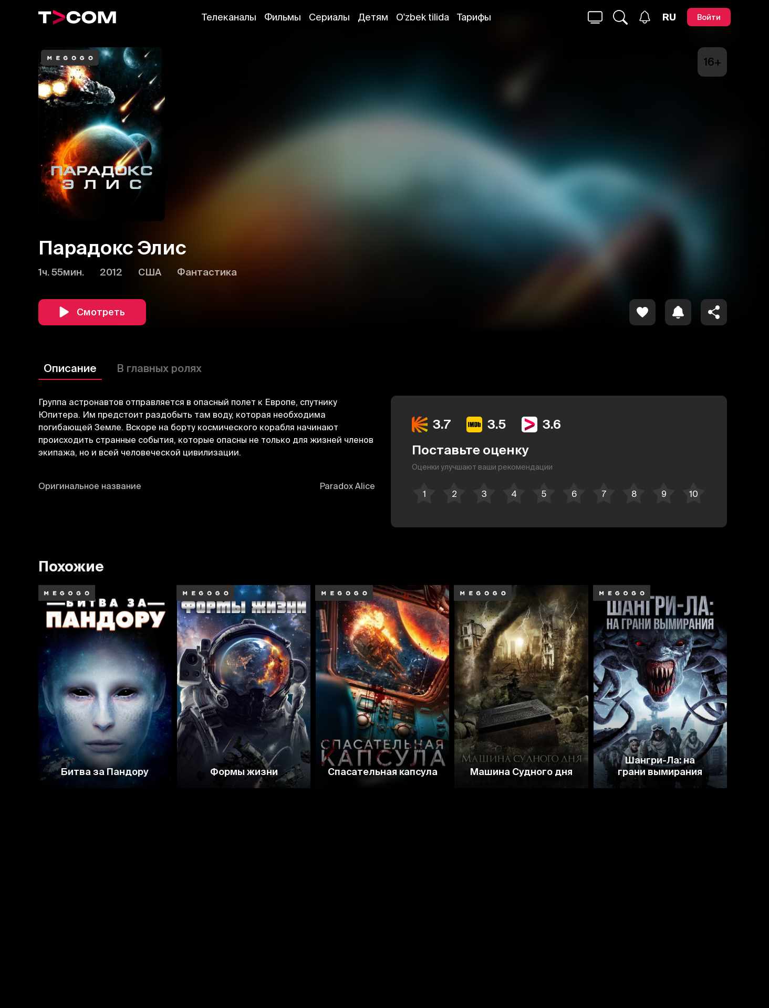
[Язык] (669, 17)
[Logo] (77, 17)
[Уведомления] (644, 17)
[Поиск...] (595, 17)
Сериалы (329, 17)
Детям (373, 17)
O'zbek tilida (422, 17)
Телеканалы (229, 17)
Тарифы (474, 17)
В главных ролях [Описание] (159, 368)
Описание (70, 368)
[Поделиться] (714, 312)
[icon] (642, 312)
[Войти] (709, 17)
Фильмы (282, 17)
